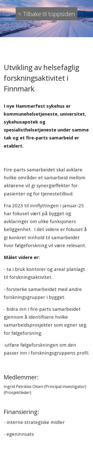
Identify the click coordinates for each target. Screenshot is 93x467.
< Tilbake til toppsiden (46, 14)
